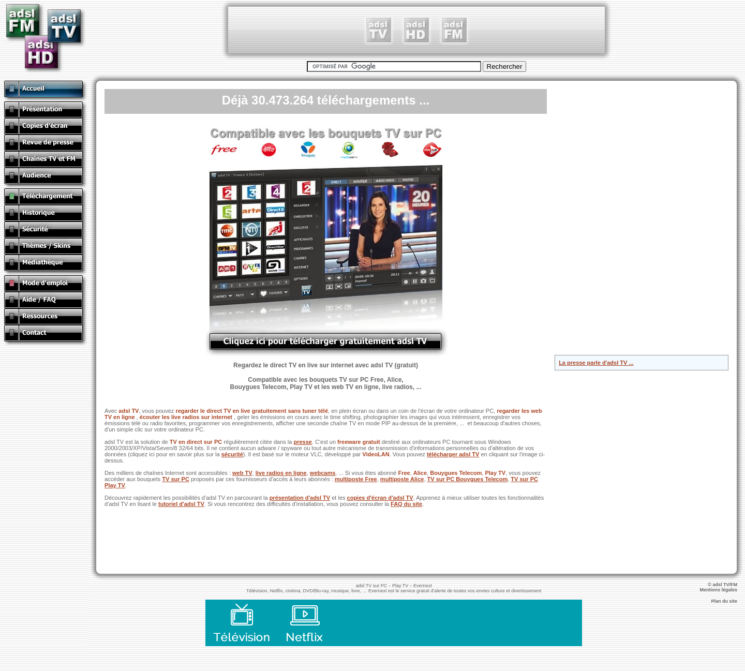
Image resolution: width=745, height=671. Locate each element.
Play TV (400, 585)
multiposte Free (356, 479)
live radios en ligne (281, 473)
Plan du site (728, 601)
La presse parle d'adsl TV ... (596, 363)
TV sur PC (175, 479)
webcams (323, 473)
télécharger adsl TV (453, 454)
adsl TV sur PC (371, 585)
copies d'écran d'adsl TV (380, 498)
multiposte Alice (402, 479)
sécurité (232, 454)
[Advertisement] (416, 30)
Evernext (422, 585)
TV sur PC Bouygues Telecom (467, 479)
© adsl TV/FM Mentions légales (722, 587)
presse (302, 442)
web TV (242, 473)
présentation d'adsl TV (300, 498)
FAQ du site (406, 504)
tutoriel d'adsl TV (181, 504)
